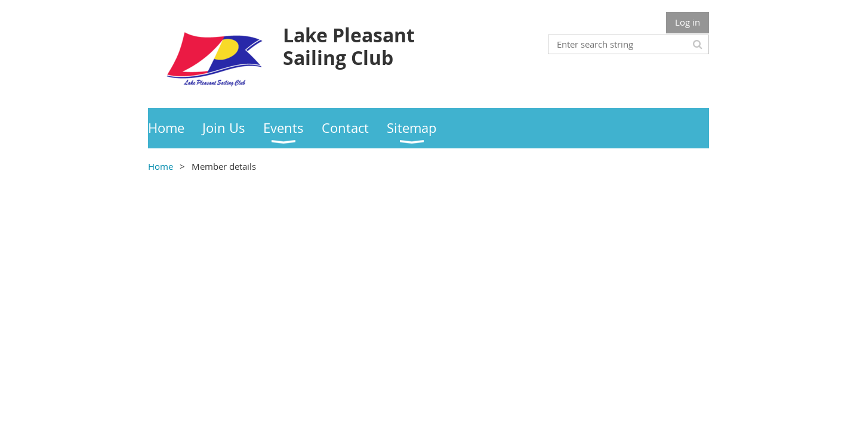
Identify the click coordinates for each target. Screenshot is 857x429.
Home (160, 166)
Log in (687, 22)
